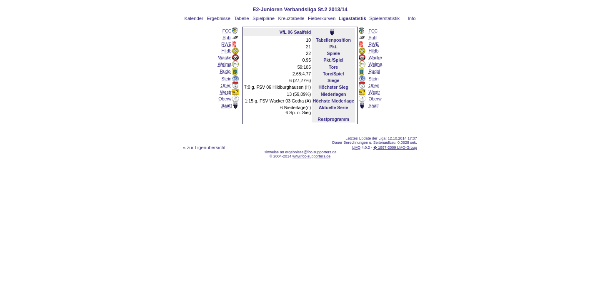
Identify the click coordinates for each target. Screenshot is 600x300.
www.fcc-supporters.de (311, 156)
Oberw (224, 98)
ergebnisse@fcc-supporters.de (310, 152)
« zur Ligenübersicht (204, 147)
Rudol (226, 71)
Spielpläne (263, 18)
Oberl (226, 85)
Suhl (226, 37)
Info (412, 18)
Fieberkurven (321, 18)
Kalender (194, 18)
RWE (226, 44)
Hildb (226, 50)
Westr (226, 92)
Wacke (224, 57)
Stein (226, 78)
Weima (225, 64)
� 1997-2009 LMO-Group (395, 147)
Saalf (373, 105)
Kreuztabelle (291, 18)
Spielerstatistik (384, 18)
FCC (227, 30)
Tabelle (241, 18)
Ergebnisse (218, 18)
